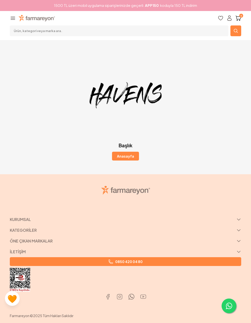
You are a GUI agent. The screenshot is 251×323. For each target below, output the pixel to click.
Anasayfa (125, 156)
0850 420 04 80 (125, 261)
